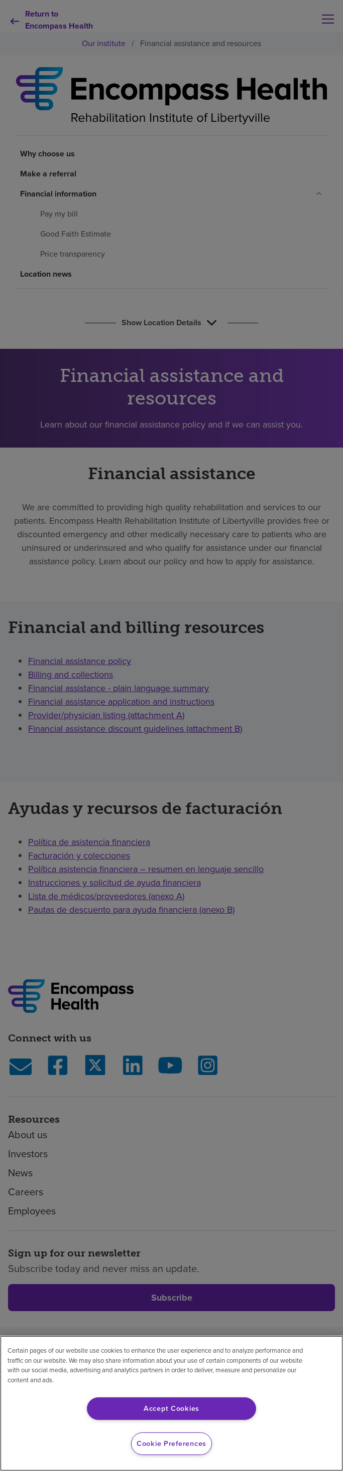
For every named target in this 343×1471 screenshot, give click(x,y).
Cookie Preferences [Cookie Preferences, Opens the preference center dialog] (171, 1443)
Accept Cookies (171, 1408)
